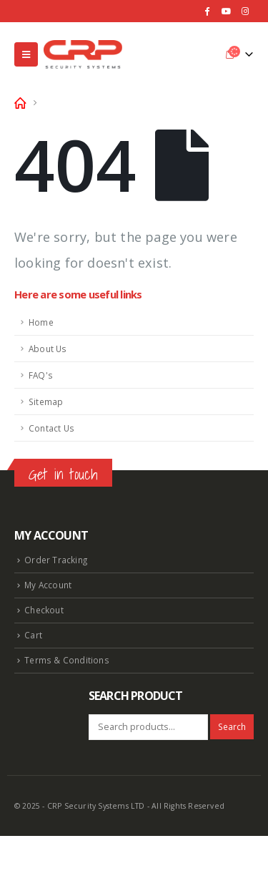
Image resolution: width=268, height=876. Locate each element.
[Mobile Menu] (26, 54)
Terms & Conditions (66, 660)
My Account (47, 584)
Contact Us (51, 428)
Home (41, 322)
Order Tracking (55, 559)
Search (232, 726)
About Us (48, 348)
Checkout (44, 609)
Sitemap (46, 401)
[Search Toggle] (207, 54)
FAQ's (41, 375)
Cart (33, 635)
